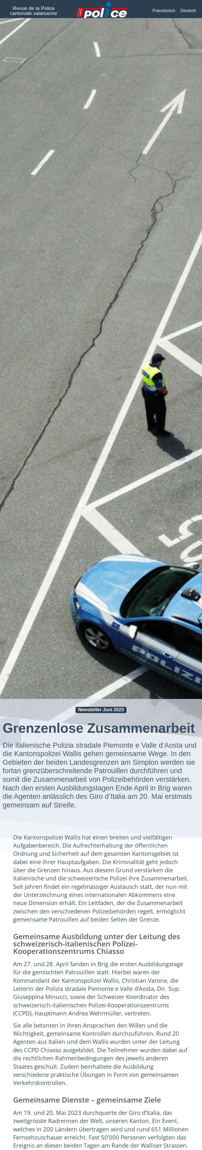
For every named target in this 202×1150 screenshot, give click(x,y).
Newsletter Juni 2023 (101, 709)
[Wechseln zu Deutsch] (188, 10)
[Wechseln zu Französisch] (164, 10)
